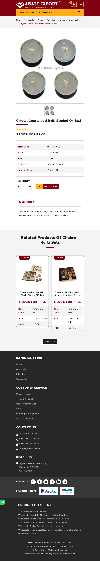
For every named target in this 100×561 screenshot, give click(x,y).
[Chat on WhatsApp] (2, 502)
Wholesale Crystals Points (31, 518)
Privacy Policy (23, 394)
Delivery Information (26, 403)
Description (26, 202)
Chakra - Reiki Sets (47, 20)
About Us (21, 369)
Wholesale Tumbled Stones (32, 522)
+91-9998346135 (27, 433)
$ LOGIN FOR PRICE (30, 134)
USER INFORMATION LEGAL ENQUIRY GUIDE (50, 546)
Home (18, 20)
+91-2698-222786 (29, 438)
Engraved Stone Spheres (71, 20)
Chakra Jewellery (60, 515)
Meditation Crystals (28, 533)
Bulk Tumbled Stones (58, 522)
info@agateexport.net (30, 448)
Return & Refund (24, 418)
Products (30, 20)
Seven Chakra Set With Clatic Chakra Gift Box (32, 294)
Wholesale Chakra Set (58, 518)
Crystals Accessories (52, 526)
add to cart (46, 186)
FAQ (18, 408)
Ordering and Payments (28, 413)
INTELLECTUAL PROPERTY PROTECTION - (50, 542)
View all (50, 342)
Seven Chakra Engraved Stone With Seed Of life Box (67, 295)
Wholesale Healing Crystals (32, 529)
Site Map (20, 374)
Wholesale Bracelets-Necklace (33, 515)
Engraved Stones (56, 529)
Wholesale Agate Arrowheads (33, 511)
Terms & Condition (25, 398)
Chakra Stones (74, 529)
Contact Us (53, 170)
